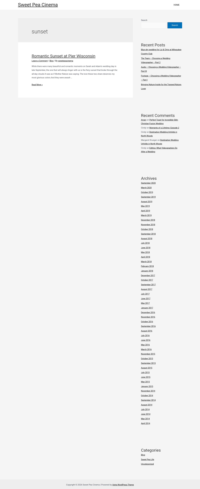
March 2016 (146, 348)
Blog (52, 61)
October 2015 (147, 357)
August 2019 (147, 201)
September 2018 (148, 233)
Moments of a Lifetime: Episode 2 (164, 127)
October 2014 (147, 394)
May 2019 (145, 205)
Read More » (37, 84)
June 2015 (146, 376)
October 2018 (147, 229)
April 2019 (145, 210)
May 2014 (145, 417)
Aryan (143, 120)
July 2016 (145, 334)
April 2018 (145, 256)
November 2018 (148, 224)
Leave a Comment (40, 61)
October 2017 (147, 279)
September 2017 (148, 284)
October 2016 (147, 321)
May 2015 (145, 380)
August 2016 (147, 330)
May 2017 (145, 302)
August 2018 (147, 238)
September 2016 (148, 325)
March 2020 (146, 187)
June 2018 (146, 247)
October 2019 (147, 192)
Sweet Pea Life (148, 458)
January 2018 (147, 270)
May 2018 (145, 251)
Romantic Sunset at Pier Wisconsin (63, 56)
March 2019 (146, 215)
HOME (177, 5)
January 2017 (147, 307)
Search (144, 20)
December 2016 (148, 311)
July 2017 (145, 293)
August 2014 (147, 403)
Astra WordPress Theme (123, 483)
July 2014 (145, 408)
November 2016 (148, 316)
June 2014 (146, 413)
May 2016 (145, 344)
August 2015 (147, 367)
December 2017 (148, 274)
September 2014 (148, 399)
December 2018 (148, 219)
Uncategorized (147, 463)
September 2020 (148, 182)
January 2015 (147, 385)
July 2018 (145, 242)
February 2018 (147, 265)
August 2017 (147, 288)
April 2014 (145, 422)
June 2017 (146, 298)
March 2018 (146, 261)
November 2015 (148, 353)
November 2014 (148, 390)
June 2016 (146, 339)
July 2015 (145, 371)
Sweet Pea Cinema (38, 5)
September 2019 (148, 196)
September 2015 (148, 362)
